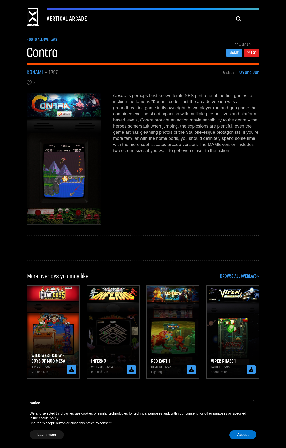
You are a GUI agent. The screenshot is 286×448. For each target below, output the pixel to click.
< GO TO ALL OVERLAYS (42, 39)
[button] (253, 19)
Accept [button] (243, 434)
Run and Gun (248, 72)
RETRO (251, 53)
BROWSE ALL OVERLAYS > (239, 276)
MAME (234, 53)
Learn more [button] (46, 434)
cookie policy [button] (48, 418)
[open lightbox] (64, 159)
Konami (35, 72)
